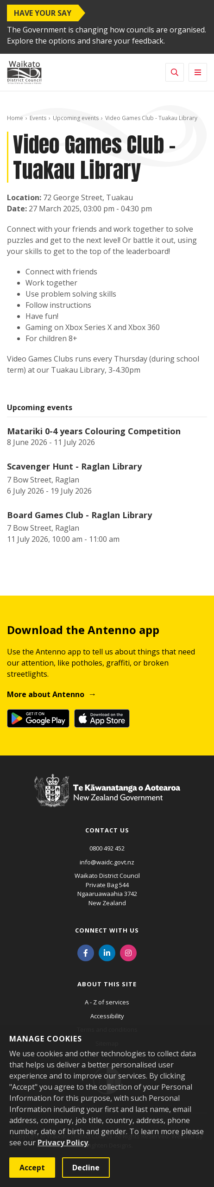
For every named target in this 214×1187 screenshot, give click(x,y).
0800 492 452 (107, 848)
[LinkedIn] (107, 952)
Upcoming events (76, 118)
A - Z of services (107, 1002)
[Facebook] (85, 952)
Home (15, 118)
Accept (32, 1167)
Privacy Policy (63, 1142)
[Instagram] (128, 952)
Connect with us (107, 930)
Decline (86, 1167)
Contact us (107, 830)
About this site (107, 984)
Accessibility (107, 1016)
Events (38, 118)
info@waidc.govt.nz (107, 862)
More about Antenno (45, 694)
